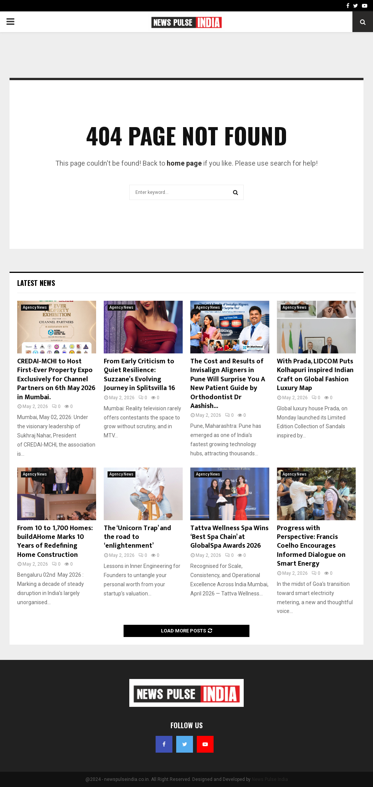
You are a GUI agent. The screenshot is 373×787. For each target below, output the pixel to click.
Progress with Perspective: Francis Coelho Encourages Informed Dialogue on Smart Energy (311, 546)
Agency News (35, 307)
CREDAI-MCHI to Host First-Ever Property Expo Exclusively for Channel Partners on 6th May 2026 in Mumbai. (56, 379)
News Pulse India (270, 779)
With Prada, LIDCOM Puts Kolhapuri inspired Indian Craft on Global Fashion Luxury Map (315, 375)
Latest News (36, 283)
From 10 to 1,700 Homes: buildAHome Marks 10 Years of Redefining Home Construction (55, 542)
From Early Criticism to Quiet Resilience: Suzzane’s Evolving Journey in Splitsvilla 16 (139, 375)
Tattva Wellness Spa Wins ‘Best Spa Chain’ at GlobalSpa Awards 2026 (229, 537)
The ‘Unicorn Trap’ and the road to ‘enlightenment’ (137, 537)
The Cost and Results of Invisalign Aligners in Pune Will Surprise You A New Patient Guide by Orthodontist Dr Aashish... (227, 384)
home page (184, 163)
